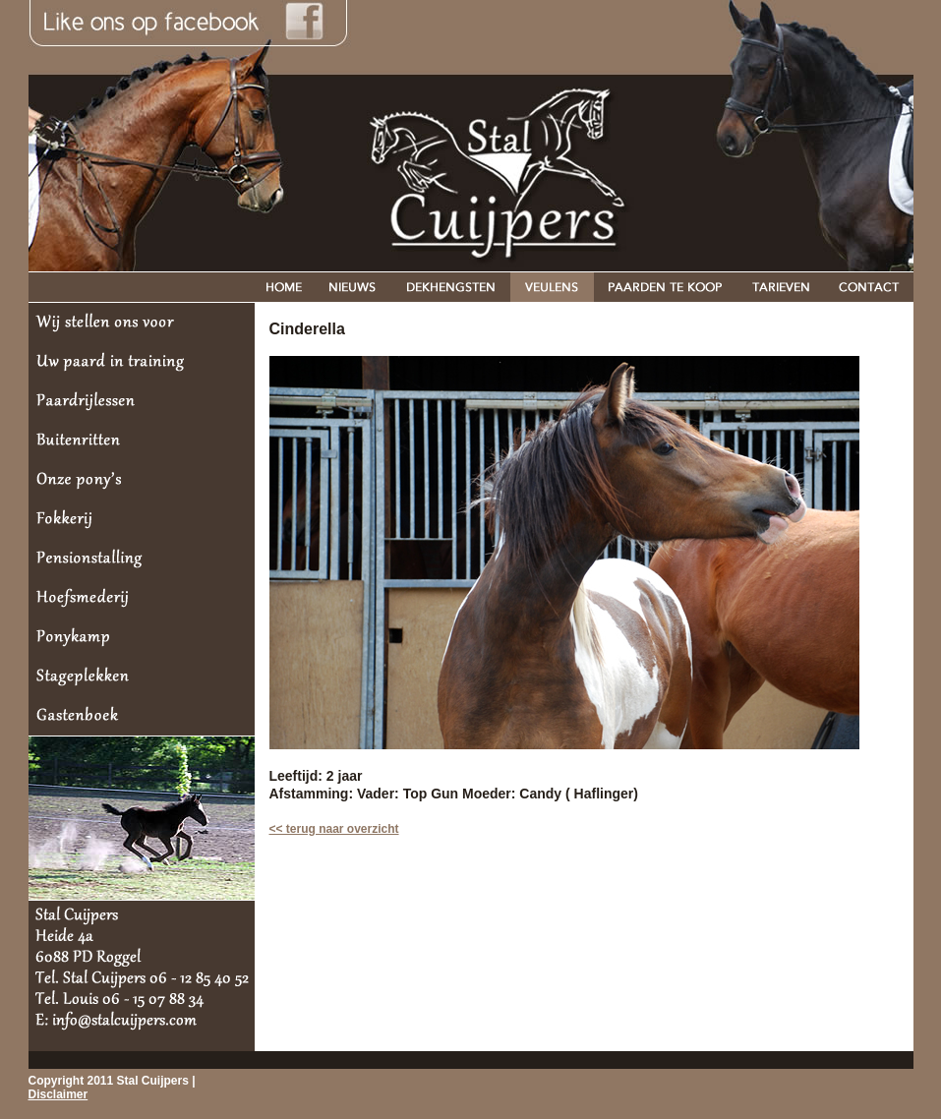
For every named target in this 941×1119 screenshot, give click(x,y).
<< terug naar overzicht (334, 829)
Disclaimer (58, 1094)
